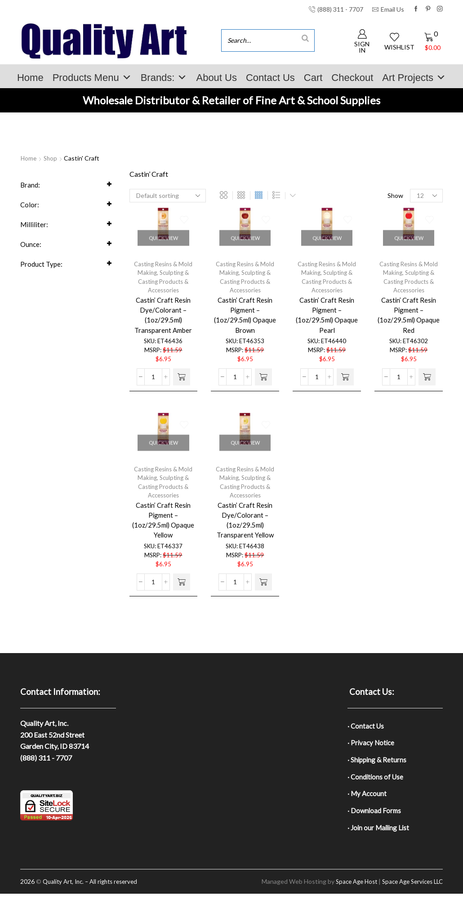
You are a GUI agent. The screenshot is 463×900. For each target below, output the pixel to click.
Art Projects (414, 77)
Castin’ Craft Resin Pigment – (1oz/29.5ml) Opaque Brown (245, 319)
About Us (216, 77)
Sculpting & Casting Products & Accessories (163, 283)
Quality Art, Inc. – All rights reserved (94, 887)
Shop (52, 158)
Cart (313, 77)
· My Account (367, 797)
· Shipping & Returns (378, 761)
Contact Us (270, 77)
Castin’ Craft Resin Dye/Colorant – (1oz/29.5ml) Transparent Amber (163, 319)
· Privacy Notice (372, 744)
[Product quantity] (153, 385)
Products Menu (92, 77)
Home (30, 77)
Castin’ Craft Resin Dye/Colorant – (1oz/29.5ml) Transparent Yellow (245, 524)
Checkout (352, 77)
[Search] (305, 38)
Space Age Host (348, 887)
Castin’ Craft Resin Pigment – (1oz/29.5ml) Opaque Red (409, 319)
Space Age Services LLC (409, 887)
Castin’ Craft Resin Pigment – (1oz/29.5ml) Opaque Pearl (327, 319)
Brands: (164, 77)
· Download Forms (375, 815)
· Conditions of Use (376, 779)
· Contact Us (366, 726)
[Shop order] (167, 195)
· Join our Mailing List (379, 833)
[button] (181, 385)
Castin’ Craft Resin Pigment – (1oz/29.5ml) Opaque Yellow (163, 524)
